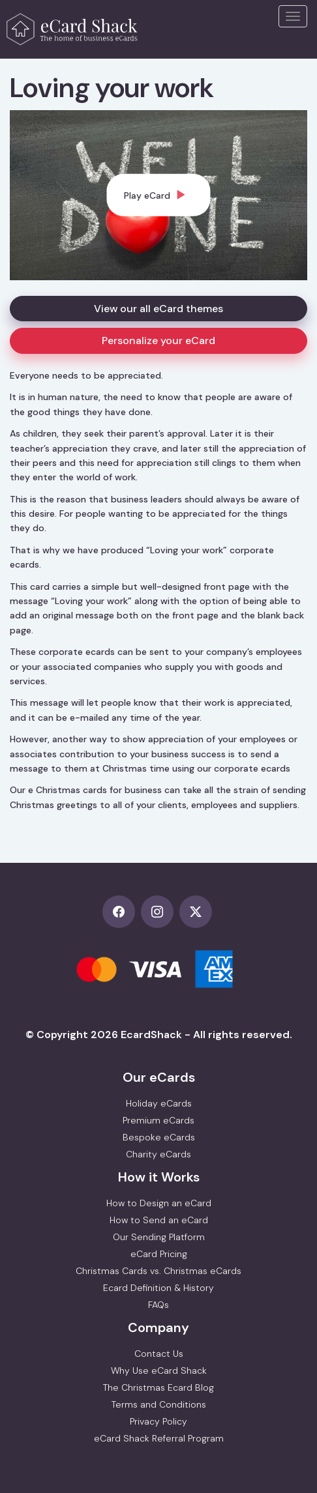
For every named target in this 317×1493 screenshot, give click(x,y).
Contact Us (158, 1353)
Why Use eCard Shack (159, 1370)
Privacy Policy (158, 1421)
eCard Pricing (158, 1254)
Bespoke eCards (159, 1137)
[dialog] (159, 195)
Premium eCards (158, 1120)
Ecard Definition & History (158, 1288)
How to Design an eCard (158, 1203)
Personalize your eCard (158, 340)
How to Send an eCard (159, 1220)
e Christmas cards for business (95, 790)
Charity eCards (158, 1154)
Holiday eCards (159, 1103)
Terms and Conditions (159, 1404)
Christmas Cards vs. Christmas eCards (158, 1271)
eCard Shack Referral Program (159, 1438)
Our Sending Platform (159, 1237)
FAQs (158, 1305)
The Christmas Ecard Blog (158, 1387)
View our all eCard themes (158, 308)
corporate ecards (252, 768)
